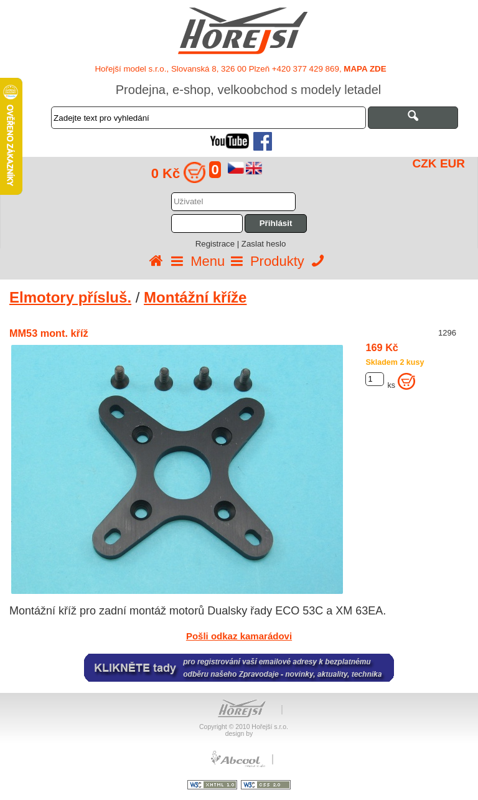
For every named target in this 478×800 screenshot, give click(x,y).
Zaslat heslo (263, 243)
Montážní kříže (195, 297)
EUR (452, 163)
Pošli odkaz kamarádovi (239, 636)
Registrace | (218, 243)
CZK (425, 163)
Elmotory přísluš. (70, 297)
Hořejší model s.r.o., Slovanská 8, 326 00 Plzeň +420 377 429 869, (240, 68)
